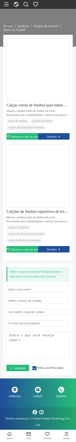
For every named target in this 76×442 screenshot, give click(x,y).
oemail (38, 396)
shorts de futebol (17, 121)
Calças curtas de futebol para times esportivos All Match (38, 105)
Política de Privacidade (50, 367)
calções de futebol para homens (26, 127)
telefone (61, 396)
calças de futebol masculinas (24, 240)
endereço (15, 396)
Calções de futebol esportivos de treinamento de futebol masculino (38, 211)
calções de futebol (42, 121)
